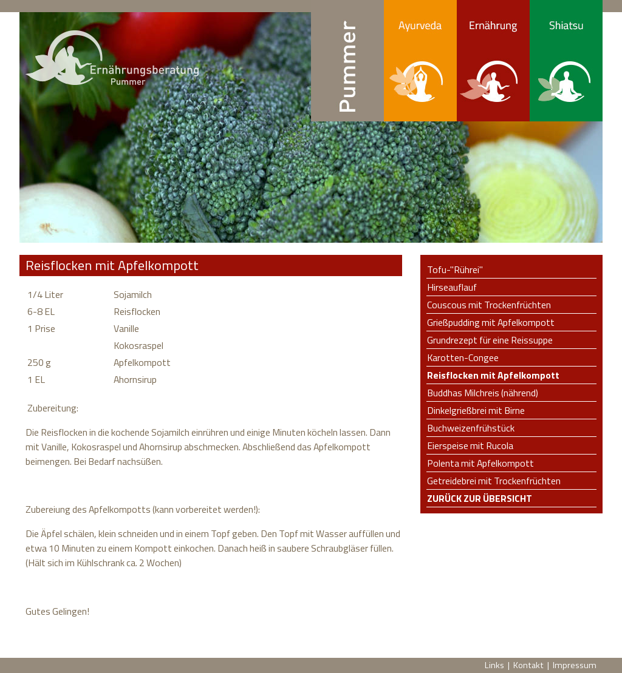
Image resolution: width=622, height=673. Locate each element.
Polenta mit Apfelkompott (480, 463)
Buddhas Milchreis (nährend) (482, 392)
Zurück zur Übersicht (479, 498)
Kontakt (528, 665)
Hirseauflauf (452, 287)
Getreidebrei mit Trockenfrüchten (494, 480)
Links (494, 665)
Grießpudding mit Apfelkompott (491, 322)
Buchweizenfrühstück (470, 428)
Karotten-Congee (463, 357)
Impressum (574, 665)
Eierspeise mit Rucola (470, 445)
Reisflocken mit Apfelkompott (493, 375)
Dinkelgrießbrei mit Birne (476, 410)
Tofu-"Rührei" (455, 269)
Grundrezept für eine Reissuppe (490, 340)
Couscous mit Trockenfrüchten (489, 304)
